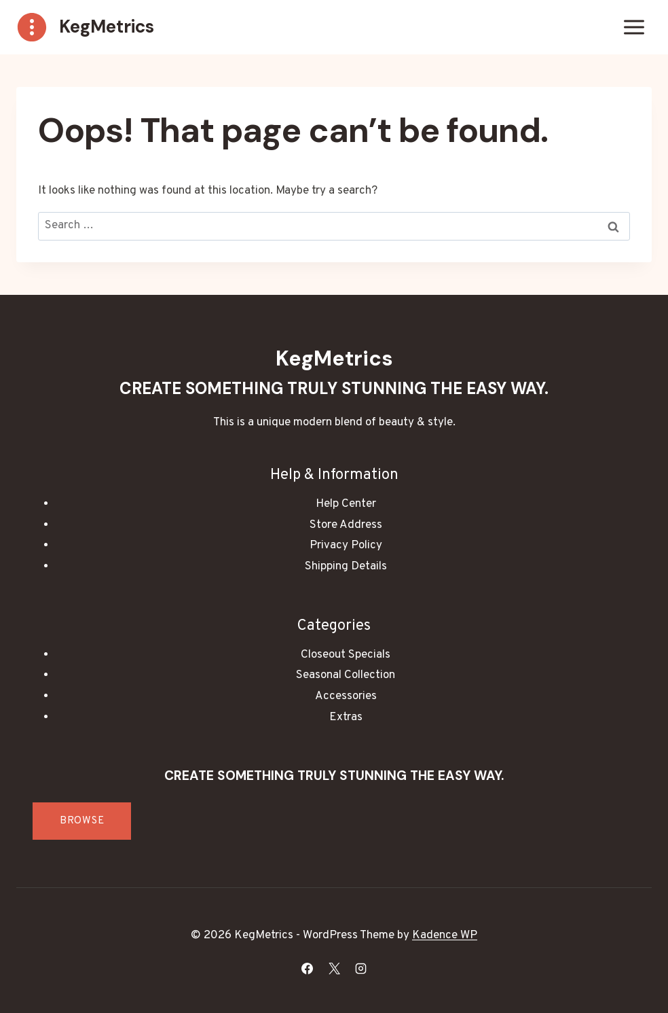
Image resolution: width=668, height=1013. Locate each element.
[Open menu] (634, 27)
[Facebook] (307, 968)
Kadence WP (444, 935)
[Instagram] (360, 968)
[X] (334, 968)
